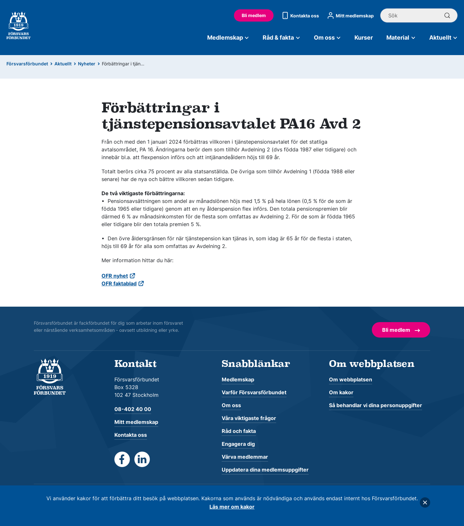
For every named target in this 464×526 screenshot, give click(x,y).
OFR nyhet (115, 276)
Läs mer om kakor (232, 506)
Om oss (327, 37)
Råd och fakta (239, 431)
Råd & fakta (281, 37)
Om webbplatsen (350, 379)
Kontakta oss (299, 15)
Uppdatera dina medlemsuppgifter (265, 469)
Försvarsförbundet (27, 63)
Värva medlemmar (245, 457)
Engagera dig (238, 444)
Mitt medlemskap (349, 15)
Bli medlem (254, 15)
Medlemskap (228, 37)
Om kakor (341, 392)
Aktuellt (443, 37)
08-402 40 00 (132, 409)
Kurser (363, 37)
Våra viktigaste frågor (249, 418)
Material (401, 37)
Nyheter (86, 63)
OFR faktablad (119, 283)
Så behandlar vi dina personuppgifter (375, 405)
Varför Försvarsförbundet (254, 392)
